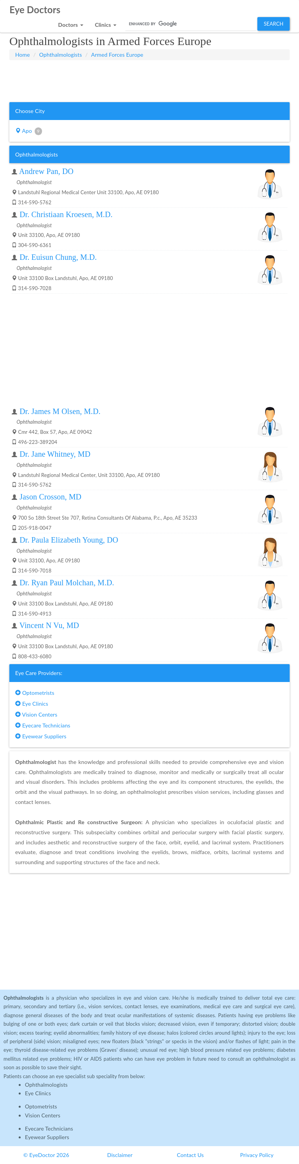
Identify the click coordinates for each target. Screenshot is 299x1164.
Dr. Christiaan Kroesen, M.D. (66, 214)
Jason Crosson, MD (50, 496)
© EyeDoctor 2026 (46, 1155)
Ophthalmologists (60, 54)
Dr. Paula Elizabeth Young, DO (68, 540)
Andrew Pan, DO (46, 171)
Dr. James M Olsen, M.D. (59, 411)
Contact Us (190, 1155)
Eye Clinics (31, 703)
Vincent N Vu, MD (49, 625)
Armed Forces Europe (117, 54)
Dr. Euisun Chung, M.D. (58, 257)
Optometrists (34, 692)
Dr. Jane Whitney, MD (54, 454)
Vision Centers (36, 714)
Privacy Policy (257, 1155)
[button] (70, 22)
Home (22, 54)
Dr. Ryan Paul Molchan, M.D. (66, 582)
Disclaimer (119, 1155)
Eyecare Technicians (42, 725)
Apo (28, 131)
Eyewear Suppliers (40, 736)
